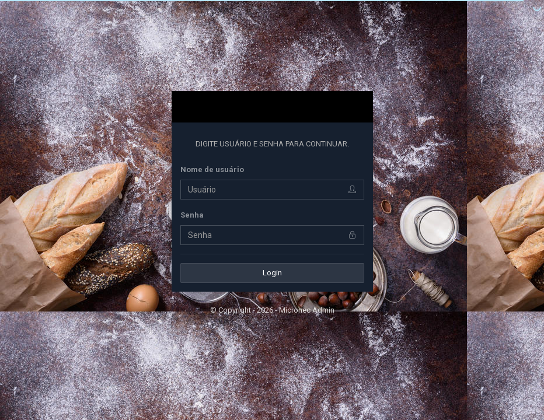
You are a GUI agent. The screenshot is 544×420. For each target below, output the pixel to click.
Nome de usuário (212, 169)
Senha (192, 215)
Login (272, 272)
